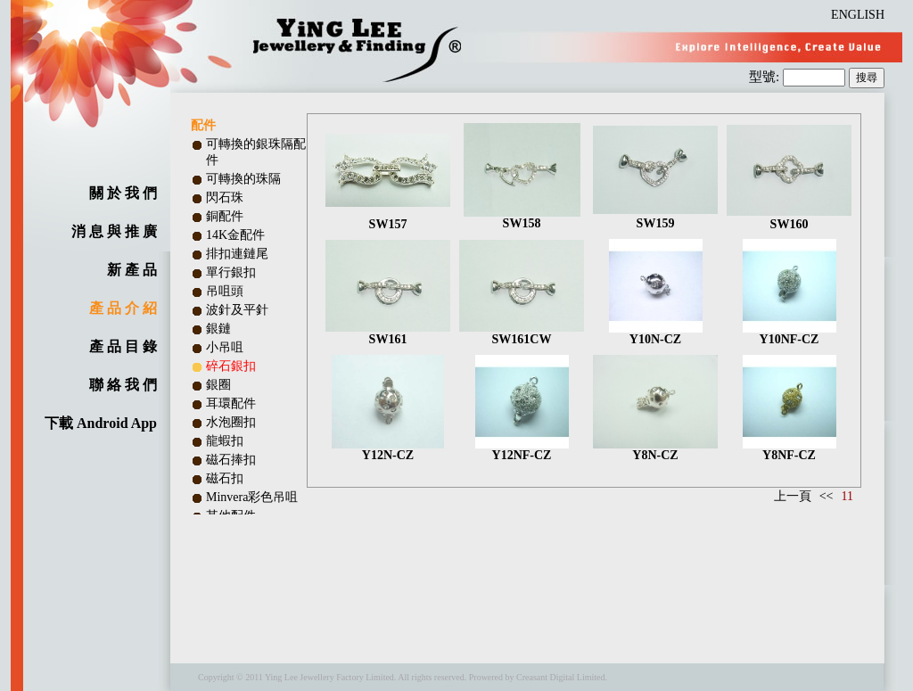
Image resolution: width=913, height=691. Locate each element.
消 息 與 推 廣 (114, 231)
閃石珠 (224, 197)
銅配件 (224, 216)
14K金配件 (235, 235)
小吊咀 (224, 347)
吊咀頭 (224, 291)
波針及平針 (237, 310)
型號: (766, 77)
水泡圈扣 (231, 422)
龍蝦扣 (224, 441)
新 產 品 (132, 269)
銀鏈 (218, 328)
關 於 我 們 (123, 193)
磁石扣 (224, 478)
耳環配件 (231, 403)
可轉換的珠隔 (243, 178)
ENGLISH (857, 14)
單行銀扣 (231, 272)
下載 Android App (101, 423)
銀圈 (218, 384)
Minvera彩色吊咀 (252, 497)
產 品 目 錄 (123, 346)
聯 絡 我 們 (123, 384)
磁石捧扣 (231, 459)
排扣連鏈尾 (237, 253)
